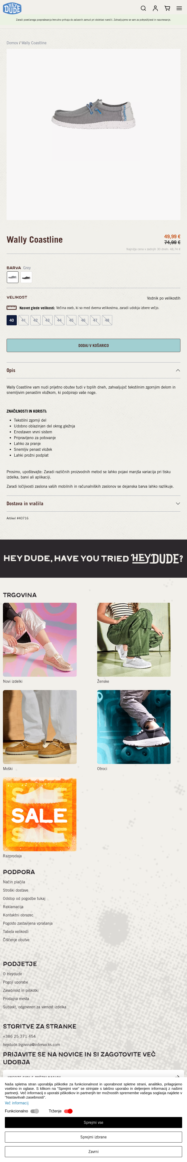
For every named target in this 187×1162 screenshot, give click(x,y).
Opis (11, 370)
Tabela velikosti (15, 931)
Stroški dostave (15, 890)
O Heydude (12, 974)
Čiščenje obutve (16, 940)
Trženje (55, 1111)
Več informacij (16, 1103)
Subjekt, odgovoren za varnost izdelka (34, 1007)
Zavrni (93, 1151)
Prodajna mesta (16, 998)
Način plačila (14, 882)
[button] (179, 8)
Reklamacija (13, 907)
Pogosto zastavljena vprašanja (28, 923)
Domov (12, 43)
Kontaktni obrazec (18, 915)
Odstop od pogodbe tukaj (24, 898)
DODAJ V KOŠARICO (93, 345)
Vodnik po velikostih (163, 298)
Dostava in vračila (25, 503)
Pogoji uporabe (15, 982)
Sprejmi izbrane (93, 1137)
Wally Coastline (34, 43)
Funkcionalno (16, 1111)
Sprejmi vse (93, 1122)
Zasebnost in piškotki (20, 990)
